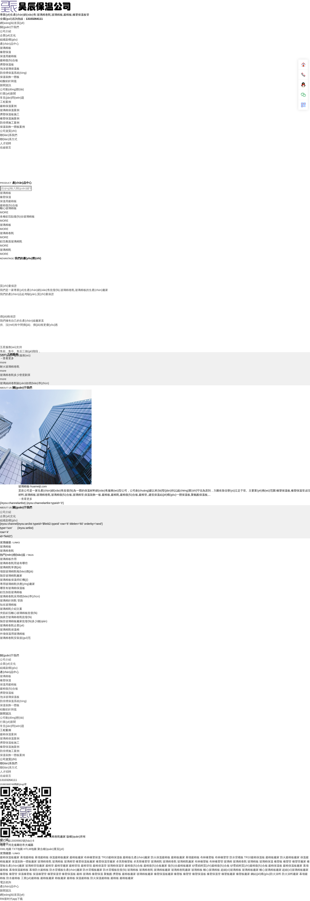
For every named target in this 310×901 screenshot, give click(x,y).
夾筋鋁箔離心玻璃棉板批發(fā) (18, 613)
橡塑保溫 (5, 52)
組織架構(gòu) (9, 39)
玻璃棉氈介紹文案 (11, 608)
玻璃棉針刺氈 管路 (11, 600)
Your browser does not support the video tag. (29, 165)
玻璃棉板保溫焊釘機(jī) (14, 579)
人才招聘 (5, 143)
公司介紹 (5, 31)
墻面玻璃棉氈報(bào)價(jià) (16, 571)
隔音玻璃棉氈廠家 (11, 575)
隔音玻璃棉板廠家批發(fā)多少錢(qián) (23, 621)
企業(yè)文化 (8, 35)
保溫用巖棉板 (8, 56)
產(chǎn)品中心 (9, 43)
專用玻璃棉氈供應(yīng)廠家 (17, 583)
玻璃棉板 (5, 47)
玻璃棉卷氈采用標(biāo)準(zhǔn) (20, 596)
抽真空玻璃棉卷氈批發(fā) (16, 617)
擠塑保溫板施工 (9, 114)
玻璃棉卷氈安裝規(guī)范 (15, 637)
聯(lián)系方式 (8, 139)
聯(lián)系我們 (8, 135)
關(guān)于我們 (9, 27)
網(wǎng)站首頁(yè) (12, 23)
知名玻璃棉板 (8, 604)
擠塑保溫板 (7, 64)
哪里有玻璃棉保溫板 (12, 588)
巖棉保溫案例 (8, 106)
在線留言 (5, 147)
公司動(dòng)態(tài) (12, 89)
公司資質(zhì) (8, 130)
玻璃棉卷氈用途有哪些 (14, 563)
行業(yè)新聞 (8, 93)
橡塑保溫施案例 (9, 118)
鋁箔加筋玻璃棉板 (11, 592)
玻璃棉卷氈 (7, 550)
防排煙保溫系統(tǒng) (13, 72)
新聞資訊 (5, 85)
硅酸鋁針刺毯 (8, 81)
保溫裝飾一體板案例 (12, 126)
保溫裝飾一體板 (9, 76)
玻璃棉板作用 (8, 559)
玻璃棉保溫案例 (9, 110)
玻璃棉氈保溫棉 (9, 629)
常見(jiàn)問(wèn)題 (12, 97)
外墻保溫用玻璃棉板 (12, 633)
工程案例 (5, 101)
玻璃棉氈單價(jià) (10, 567)
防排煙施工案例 (9, 122)
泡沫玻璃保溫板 (9, 68)
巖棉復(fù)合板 (9, 60)
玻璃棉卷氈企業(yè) (12, 625)
